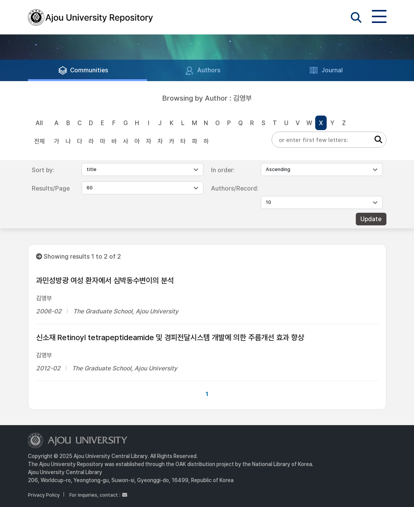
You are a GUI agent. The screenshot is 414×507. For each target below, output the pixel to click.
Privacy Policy (44, 495)
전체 (39, 141)
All (39, 123)
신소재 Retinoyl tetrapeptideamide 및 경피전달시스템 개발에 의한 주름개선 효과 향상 (170, 337)
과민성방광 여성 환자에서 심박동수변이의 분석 (105, 280)
